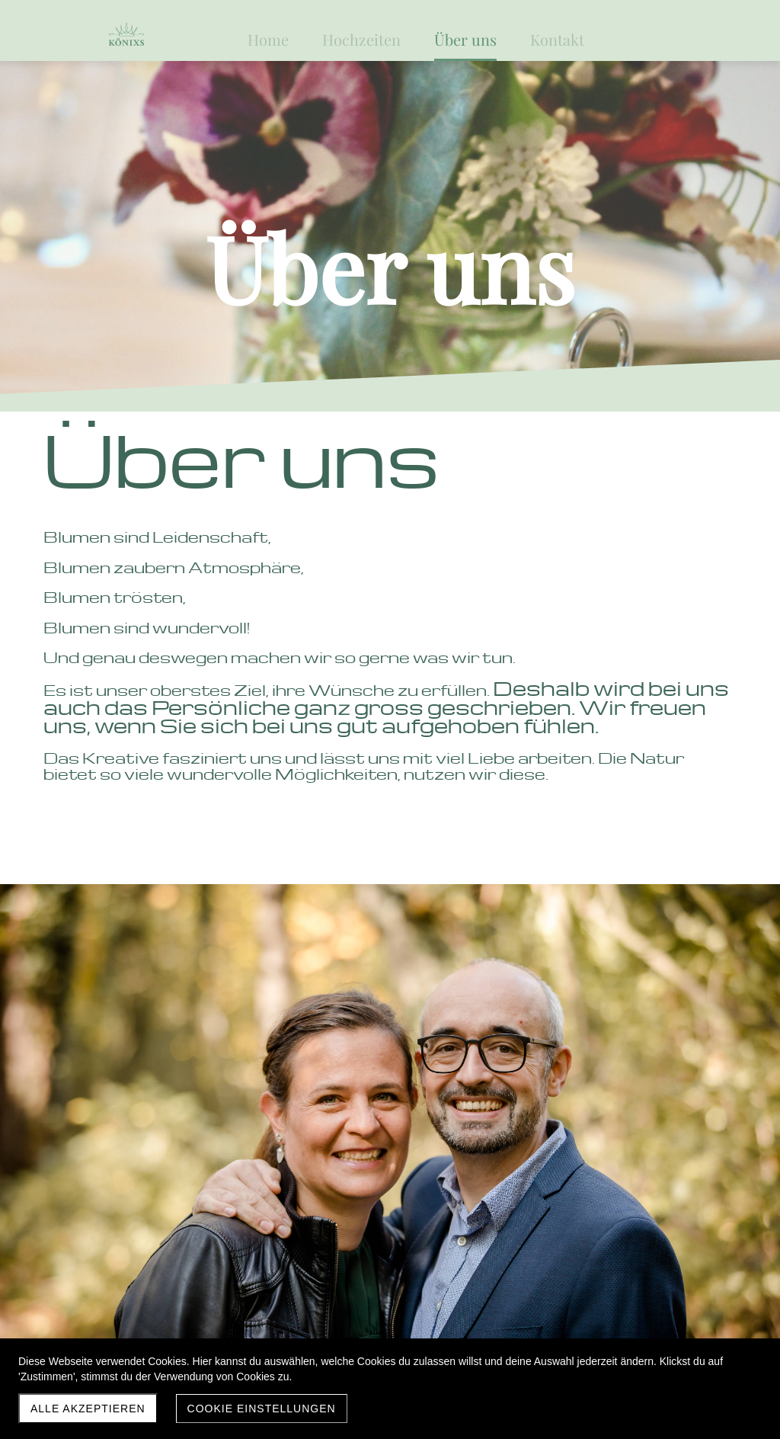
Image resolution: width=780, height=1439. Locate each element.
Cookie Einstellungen (261, 1408)
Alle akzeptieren (87, 1408)
